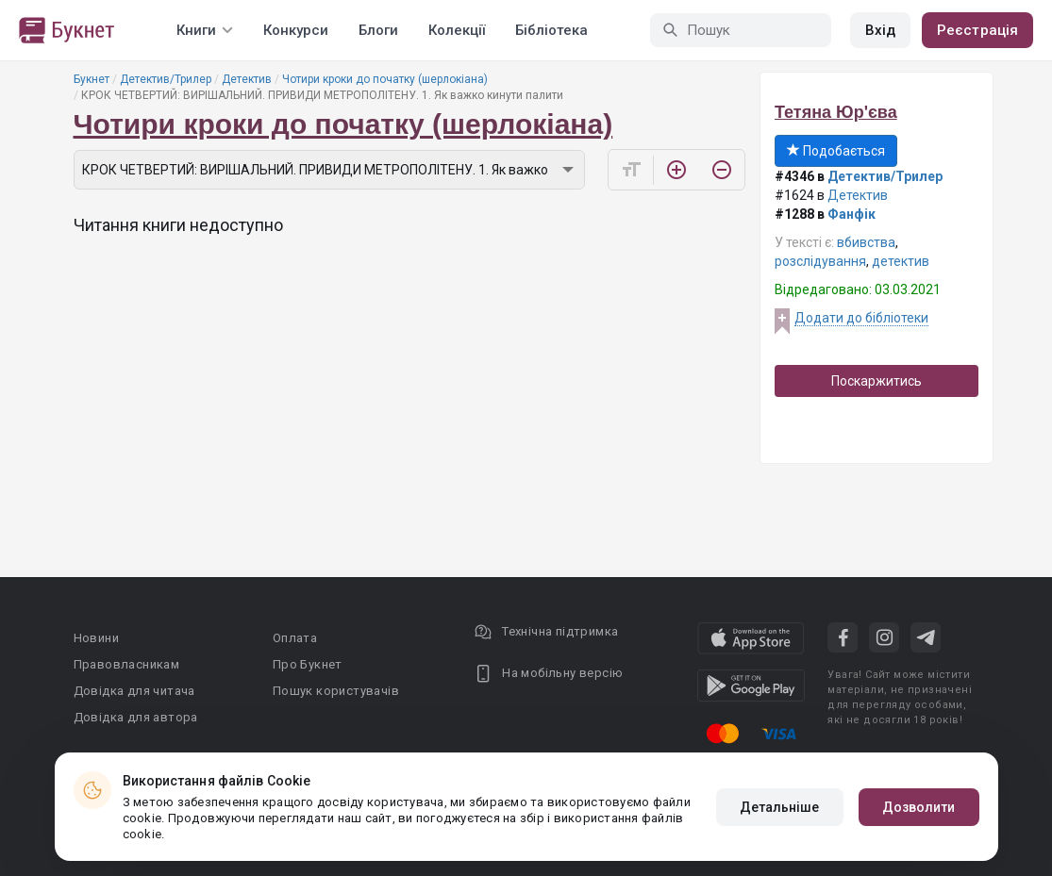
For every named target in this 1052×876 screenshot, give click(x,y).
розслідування (820, 261)
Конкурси (295, 30)
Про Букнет (307, 664)
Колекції (456, 30)
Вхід (880, 30)
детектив (900, 261)
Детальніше (780, 807)
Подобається (836, 150)
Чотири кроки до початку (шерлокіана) (385, 79)
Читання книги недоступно (178, 225)
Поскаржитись (876, 380)
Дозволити (919, 807)
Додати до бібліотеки (861, 317)
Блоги (378, 30)
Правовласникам (127, 664)
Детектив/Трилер (165, 79)
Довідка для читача (134, 691)
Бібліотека (551, 30)
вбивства (866, 242)
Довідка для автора (136, 717)
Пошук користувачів (336, 691)
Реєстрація (977, 30)
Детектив (247, 79)
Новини (96, 638)
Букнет (91, 79)
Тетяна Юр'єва (836, 112)
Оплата (295, 638)
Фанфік (851, 214)
